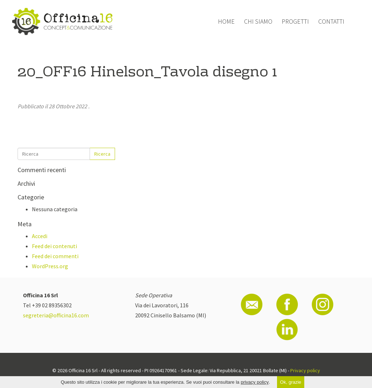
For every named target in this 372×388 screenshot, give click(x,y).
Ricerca (102, 154)
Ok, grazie (290, 382)
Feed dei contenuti (54, 246)
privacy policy (255, 382)
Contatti (331, 21)
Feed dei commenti (55, 256)
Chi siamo (258, 21)
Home (226, 21)
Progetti (295, 21)
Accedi (39, 236)
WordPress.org (50, 266)
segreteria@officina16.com (56, 315)
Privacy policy (305, 370)
